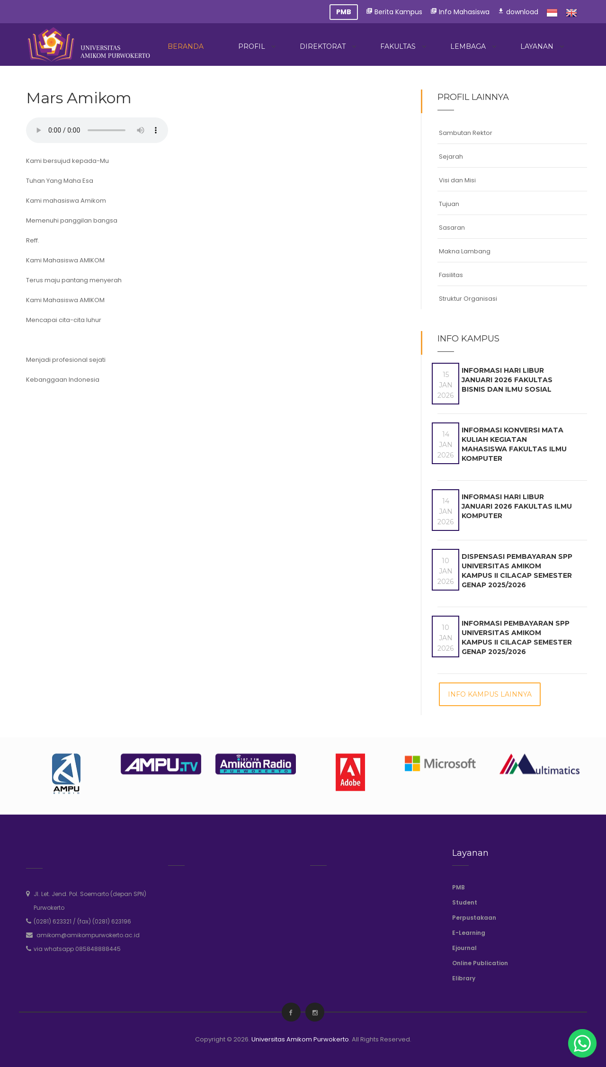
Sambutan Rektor (465, 132)
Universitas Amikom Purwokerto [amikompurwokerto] (300, 1039)
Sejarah (451, 156)
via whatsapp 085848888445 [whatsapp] (77, 949)
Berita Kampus (394, 12)
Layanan (536, 46)
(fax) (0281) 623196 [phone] (104, 921)
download (518, 12)
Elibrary (463, 978)
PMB (458, 887)
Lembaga (468, 46)
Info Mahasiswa (460, 12)
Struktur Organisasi (468, 298)
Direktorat (323, 46)
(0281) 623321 (52, 921)
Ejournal (464, 948)
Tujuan (449, 203)
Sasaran (452, 227)
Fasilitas (451, 274)
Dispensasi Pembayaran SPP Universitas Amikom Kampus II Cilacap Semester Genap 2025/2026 (517, 570)
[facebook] (290, 1012)
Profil (251, 46)
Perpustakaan (474, 918)
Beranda (186, 46)
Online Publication (480, 963)
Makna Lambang (464, 251)
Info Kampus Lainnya (490, 694)
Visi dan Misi (457, 180)
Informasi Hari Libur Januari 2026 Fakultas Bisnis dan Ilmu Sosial (507, 380)
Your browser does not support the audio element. (97, 130)
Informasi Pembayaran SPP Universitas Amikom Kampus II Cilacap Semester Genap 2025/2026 (517, 637)
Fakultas (398, 46)
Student (464, 902)
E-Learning (468, 933)
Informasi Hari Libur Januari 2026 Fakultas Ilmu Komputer (517, 506)
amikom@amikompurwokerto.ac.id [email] (88, 935)
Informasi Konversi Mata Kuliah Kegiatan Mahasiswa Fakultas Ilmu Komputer (514, 444)
